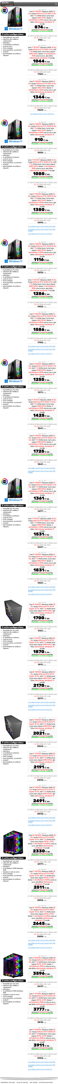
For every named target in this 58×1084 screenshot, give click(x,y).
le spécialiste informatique (7, 4)
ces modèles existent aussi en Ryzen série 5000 (41, 226)
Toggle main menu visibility (56, 3)
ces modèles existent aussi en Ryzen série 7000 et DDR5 (41, 230)
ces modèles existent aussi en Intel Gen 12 (42, 114)
